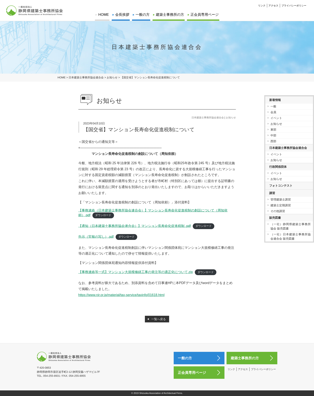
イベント (276, 118)
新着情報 (275, 100)
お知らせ (231, 117)
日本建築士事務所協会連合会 (208, 117)
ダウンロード (103, 215)
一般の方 (143, 15)
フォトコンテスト (280, 185)
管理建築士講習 (280, 199)
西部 (273, 141)
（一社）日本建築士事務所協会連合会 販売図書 (290, 236)
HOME (104, 15)
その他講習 (277, 211)
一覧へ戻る (158, 319)
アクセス (273, 5)
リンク (262, 5)
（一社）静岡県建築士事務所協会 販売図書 (290, 226)
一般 (273, 106)
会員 (273, 112)
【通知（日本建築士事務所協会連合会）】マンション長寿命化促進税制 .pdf (134, 225)
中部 (273, 135)
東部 (273, 129)
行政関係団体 (278, 166)
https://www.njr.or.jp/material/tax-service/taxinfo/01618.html (121, 295)
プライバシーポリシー (293, 5)
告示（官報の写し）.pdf (96, 236)
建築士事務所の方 (170, 15)
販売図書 (275, 217)
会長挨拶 (122, 15)
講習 (272, 193)
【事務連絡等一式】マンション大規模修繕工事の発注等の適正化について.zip (135, 272)
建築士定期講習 (280, 205)
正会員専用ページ (204, 15)
